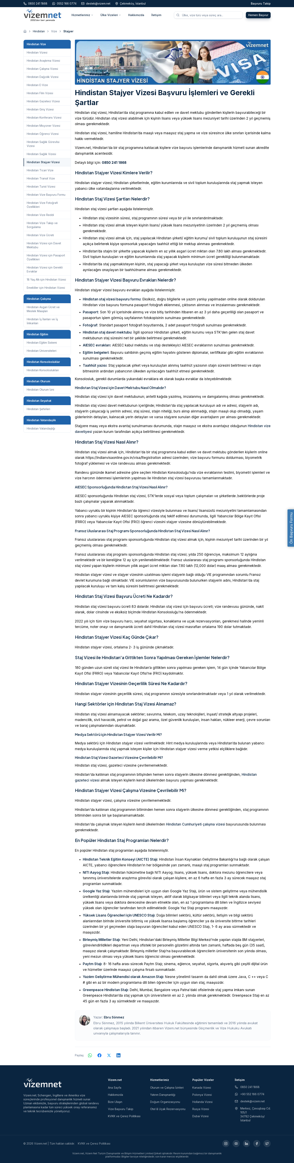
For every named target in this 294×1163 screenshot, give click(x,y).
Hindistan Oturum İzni (40, 389)
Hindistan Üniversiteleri (41, 350)
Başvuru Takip (261, 3)
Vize (54, 31)
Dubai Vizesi (200, 1116)
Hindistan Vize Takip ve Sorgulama (42, 225)
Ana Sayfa (114, 1087)
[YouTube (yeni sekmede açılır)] (236, 1143)
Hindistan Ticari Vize (40, 170)
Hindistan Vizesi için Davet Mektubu (44, 245)
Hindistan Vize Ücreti (40, 235)
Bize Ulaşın (115, 1102)
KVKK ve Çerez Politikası (124, 1116)
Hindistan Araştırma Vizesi (43, 60)
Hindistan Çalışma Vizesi (42, 68)
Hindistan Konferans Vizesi (44, 117)
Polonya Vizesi (202, 1094)
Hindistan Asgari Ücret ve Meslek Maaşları (43, 309)
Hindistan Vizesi (37, 52)
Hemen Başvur (258, 15)
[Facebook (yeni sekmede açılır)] (256, 1143)
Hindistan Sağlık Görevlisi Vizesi (43, 144)
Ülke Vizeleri (110, 15)
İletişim (156, 15)
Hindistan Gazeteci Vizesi (43, 101)
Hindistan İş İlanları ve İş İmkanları (42, 321)
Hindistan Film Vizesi (40, 93)
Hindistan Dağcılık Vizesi (42, 77)
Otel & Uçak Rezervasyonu (167, 1109)
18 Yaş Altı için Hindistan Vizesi (46, 279)
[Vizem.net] (42, 1082)
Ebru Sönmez (114, 1017)
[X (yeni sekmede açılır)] (267, 1143)
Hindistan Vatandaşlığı (41, 428)
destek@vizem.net (250, 1101)
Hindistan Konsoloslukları (43, 370)
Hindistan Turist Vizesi (41, 186)
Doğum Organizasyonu (165, 1102)
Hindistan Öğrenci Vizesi (43, 133)
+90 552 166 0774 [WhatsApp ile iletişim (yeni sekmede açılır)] (249, 1094)
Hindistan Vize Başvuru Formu (46, 194)
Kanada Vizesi (201, 1087)
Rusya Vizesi (200, 1109)
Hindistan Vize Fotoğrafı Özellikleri (42, 204)
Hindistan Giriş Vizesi (40, 109)
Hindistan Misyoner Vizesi (43, 125)
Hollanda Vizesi (202, 1102)
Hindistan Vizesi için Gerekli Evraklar (45, 269)
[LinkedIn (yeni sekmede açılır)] (246, 1143)
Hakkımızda (136, 15)
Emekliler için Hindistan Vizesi (46, 287)
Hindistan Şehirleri (38, 409)
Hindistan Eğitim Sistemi (42, 342)
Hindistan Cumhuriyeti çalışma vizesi (195, 824)
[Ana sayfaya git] (25, 31)
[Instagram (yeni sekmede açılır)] (225, 1143)
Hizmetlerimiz (82, 15)
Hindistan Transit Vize (41, 178)
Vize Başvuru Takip (120, 1109)
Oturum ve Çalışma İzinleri (167, 1087)
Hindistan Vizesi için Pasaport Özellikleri (46, 257)
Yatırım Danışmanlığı (162, 1094)
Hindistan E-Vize (37, 85)
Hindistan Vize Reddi (40, 215)
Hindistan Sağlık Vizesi (41, 154)
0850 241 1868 (114, 163)
